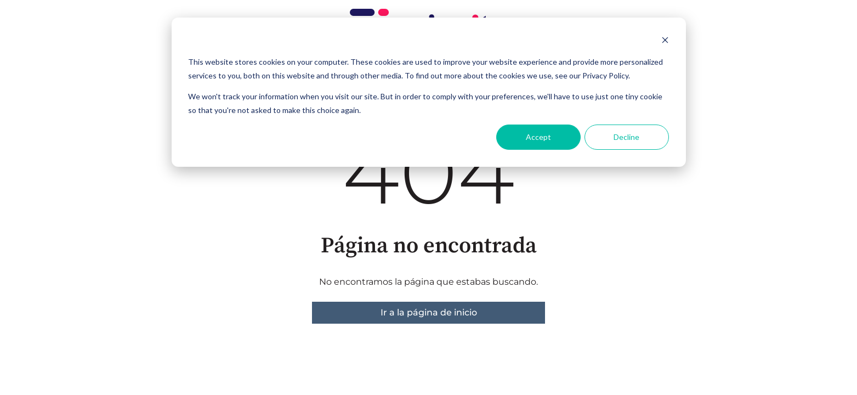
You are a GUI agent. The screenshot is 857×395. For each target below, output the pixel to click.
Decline (626, 137)
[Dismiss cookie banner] (665, 41)
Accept (538, 137)
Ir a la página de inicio (429, 312)
